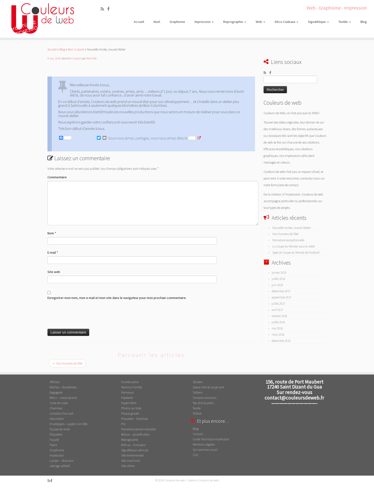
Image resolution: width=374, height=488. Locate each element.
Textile (344, 22)
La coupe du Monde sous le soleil (293, 246)
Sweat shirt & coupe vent (208, 387)
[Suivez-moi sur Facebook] (110, 9)
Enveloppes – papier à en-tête (69, 424)
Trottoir (197, 413)
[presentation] (83, 314)
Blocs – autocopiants (63, 398)
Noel (157, 22)
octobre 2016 (279, 316)
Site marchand (130, 460)
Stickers (198, 382)
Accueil (139, 22)
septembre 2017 (281, 297)
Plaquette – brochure (134, 418)
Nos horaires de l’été (67, 363)
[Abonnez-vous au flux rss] (104, 9)
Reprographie (234, 22)
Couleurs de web (175, 480)
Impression (204, 22)
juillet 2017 (278, 304)
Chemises (56, 408)
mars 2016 (278, 335)
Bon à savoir (76, 49)
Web (260, 22)
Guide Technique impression (211, 439)
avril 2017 (277, 310)
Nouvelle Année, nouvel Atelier (291, 228)
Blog (363, 22)
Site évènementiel (132, 455)
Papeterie (127, 398)
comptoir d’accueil (61, 413)
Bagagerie (56, 392)
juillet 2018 (278, 279)
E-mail (52, 252)
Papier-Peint (128, 403)
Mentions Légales (204, 444)
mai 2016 (277, 328)
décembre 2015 (281, 341)
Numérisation (130, 382)
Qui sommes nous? (205, 449)
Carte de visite (59, 403)
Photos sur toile (131, 408)
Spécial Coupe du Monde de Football (295, 252)
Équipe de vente (60, 429)
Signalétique (318, 22)
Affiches (55, 382)
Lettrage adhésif (60, 466)
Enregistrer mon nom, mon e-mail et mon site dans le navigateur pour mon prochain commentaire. (117, 298)
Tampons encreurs (204, 398)
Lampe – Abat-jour (61, 460)
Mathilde (91, 58)
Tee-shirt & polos (203, 403)
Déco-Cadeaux (286, 22)
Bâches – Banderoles (63, 387)
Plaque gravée (130, 413)
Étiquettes (56, 434)
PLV (123, 424)
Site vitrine (128, 466)
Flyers (53, 445)
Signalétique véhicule (134, 450)
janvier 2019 (279, 273)
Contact (198, 434)
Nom (51, 233)
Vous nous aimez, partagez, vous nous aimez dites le (152, 138)
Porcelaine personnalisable (138, 429)
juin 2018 (277, 285)
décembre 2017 (281, 291)
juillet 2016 (278, 322)
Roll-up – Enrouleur (133, 445)
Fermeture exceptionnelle (288, 240)
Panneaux (127, 392)
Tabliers (197, 392)
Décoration (57, 418)
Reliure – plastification (135, 434)
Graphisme (177, 22)
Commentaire (57, 177)
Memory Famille (131, 387)
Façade (54, 439)
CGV (195, 455)
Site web (53, 272)
